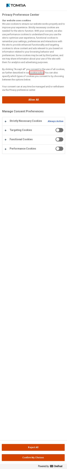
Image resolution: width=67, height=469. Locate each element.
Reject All (33, 447)
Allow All (33, 99)
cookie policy (37, 72)
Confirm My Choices (33, 457)
